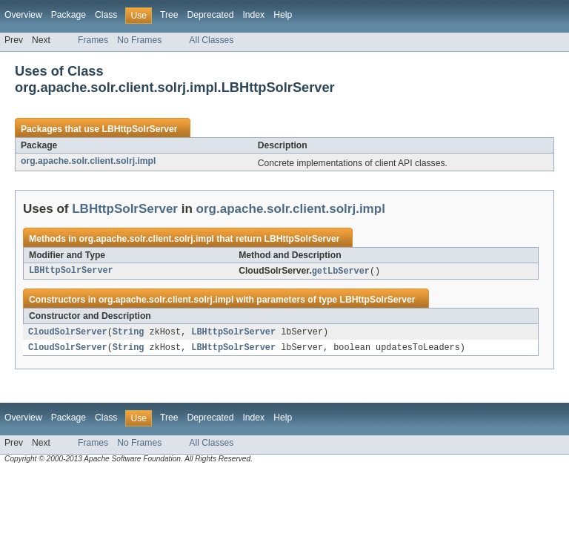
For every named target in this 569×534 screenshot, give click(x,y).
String (128, 333)
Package (68, 15)
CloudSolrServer (67, 333)
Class (106, 15)
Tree (169, 15)
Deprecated (210, 15)
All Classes (211, 40)
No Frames (139, 40)
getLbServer (341, 271)
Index (253, 15)
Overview (23, 15)
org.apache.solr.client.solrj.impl (88, 161)
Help (282, 15)
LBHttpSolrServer (139, 129)
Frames (93, 40)
